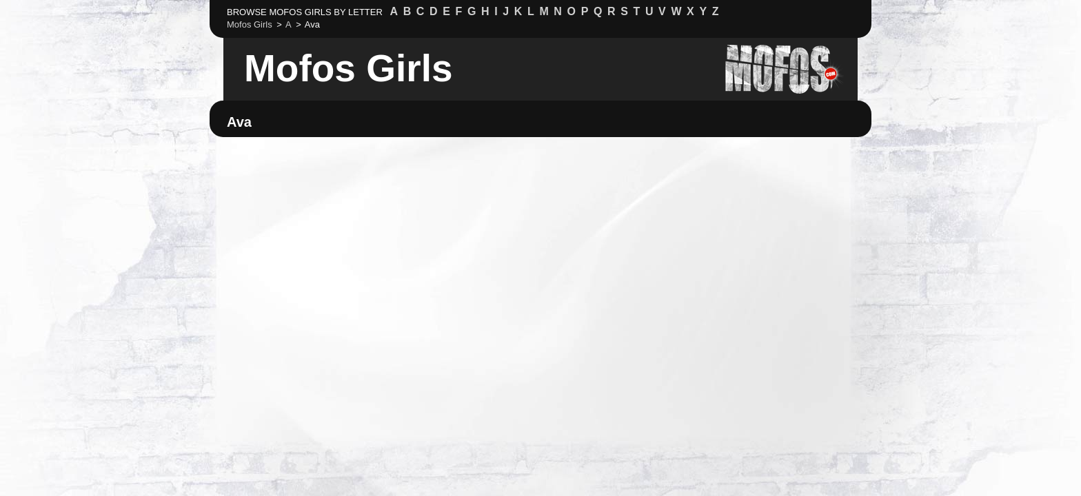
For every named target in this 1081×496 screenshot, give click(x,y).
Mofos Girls (348, 68)
